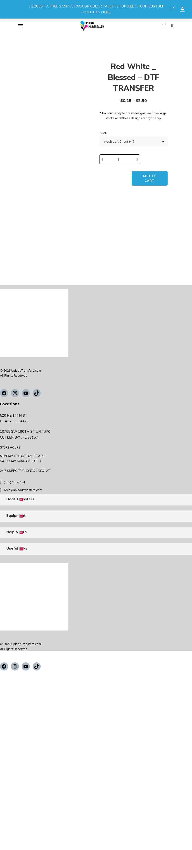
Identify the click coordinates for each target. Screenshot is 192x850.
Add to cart (150, 178)
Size (103, 133)
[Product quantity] (122, 159)
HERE (105, 12)
